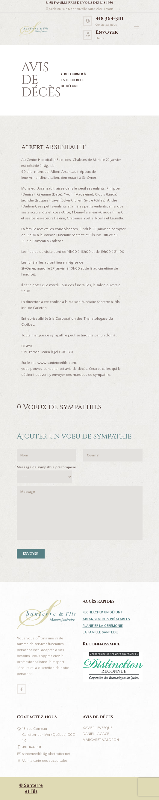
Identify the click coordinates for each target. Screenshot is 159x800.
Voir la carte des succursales (45, 761)
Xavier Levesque (97, 728)
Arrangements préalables (106, 619)
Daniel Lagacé (96, 734)
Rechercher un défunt (103, 612)
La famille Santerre (100, 632)
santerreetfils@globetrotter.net (46, 754)
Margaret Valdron (101, 740)
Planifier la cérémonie (103, 626)
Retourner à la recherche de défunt (73, 80)
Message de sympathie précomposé (46, 467)
